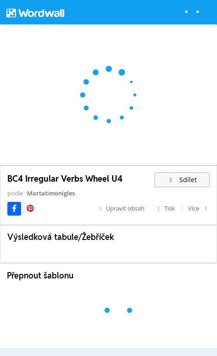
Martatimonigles (51, 193)
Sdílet (182, 179)
